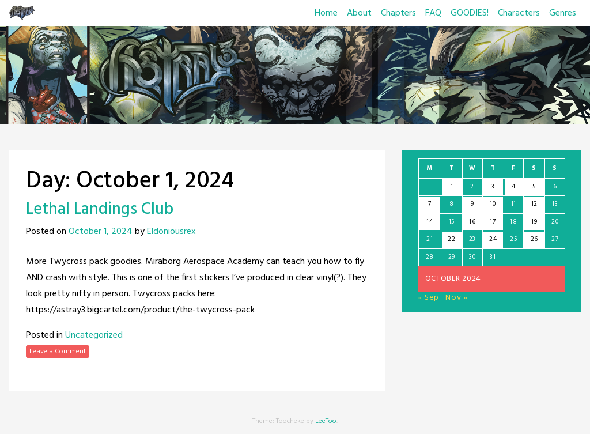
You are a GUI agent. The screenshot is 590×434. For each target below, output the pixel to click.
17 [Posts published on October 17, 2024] (493, 222)
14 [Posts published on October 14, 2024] (429, 222)
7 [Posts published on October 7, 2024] (430, 204)
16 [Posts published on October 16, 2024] (472, 222)
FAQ (433, 13)
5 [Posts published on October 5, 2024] (534, 187)
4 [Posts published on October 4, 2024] (514, 187)
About (359, 13)
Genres (562, 13)
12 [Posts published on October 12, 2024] (534, 204)
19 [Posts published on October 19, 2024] (534, 222)
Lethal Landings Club (99, 209)
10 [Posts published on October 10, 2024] (493, 204)
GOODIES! (470, 13)
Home (326, 13)
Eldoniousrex (171, 231)
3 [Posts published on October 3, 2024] (493, 187)
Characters (519, 13)
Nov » (456, 297)
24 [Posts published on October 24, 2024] (493, 239)
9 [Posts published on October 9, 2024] (472, 204)
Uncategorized (94, 335)
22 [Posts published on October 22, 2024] (451, 239)
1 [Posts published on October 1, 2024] (452, 187)
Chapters (398, 13)
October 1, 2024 (101, 231)
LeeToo (325, 421)
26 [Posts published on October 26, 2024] (534, 239)
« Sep (429, 297)
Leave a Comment (57, 351)
